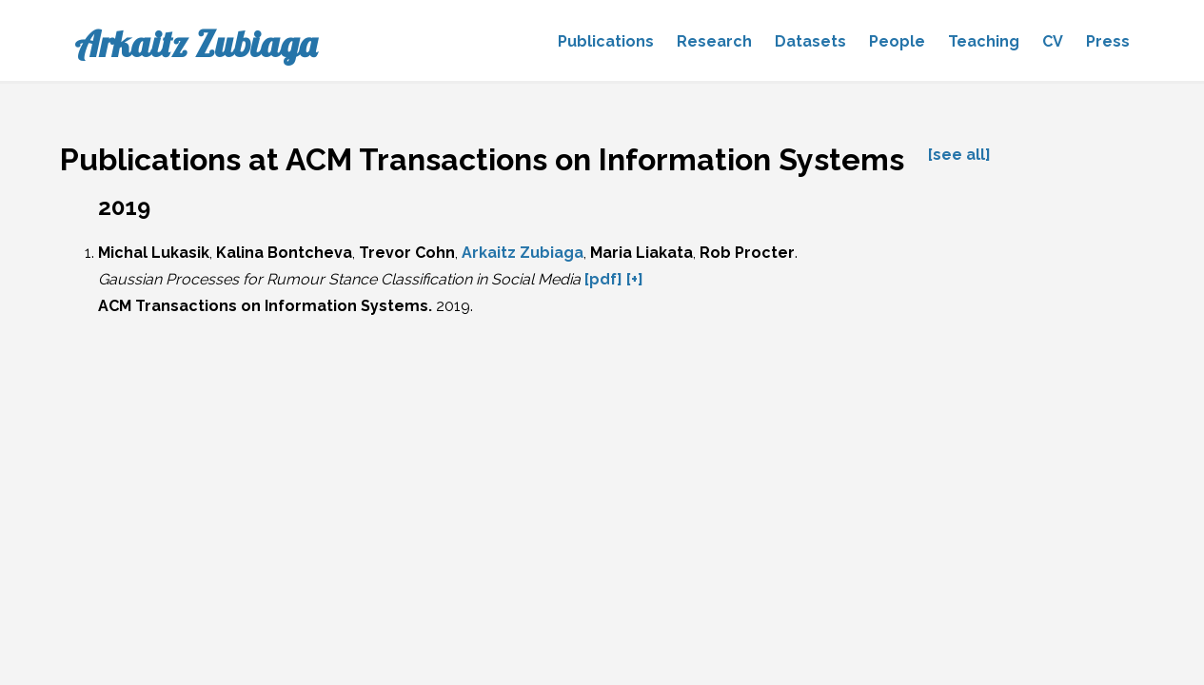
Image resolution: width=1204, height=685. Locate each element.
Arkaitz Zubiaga (195, 44)
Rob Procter (747, 253)
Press (1108, 41)
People (897, 41)
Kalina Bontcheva (284, 253)
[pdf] (603, 279)
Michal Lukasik (153, 253)
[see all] (959, 155)
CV (1052, 41)
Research (714, 41)
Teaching (983, 41)
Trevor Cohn (407, 253)
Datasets (810, 41)
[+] (634, 279)
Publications (606, 41)
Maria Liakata (641, 253)
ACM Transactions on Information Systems (263, 306)
